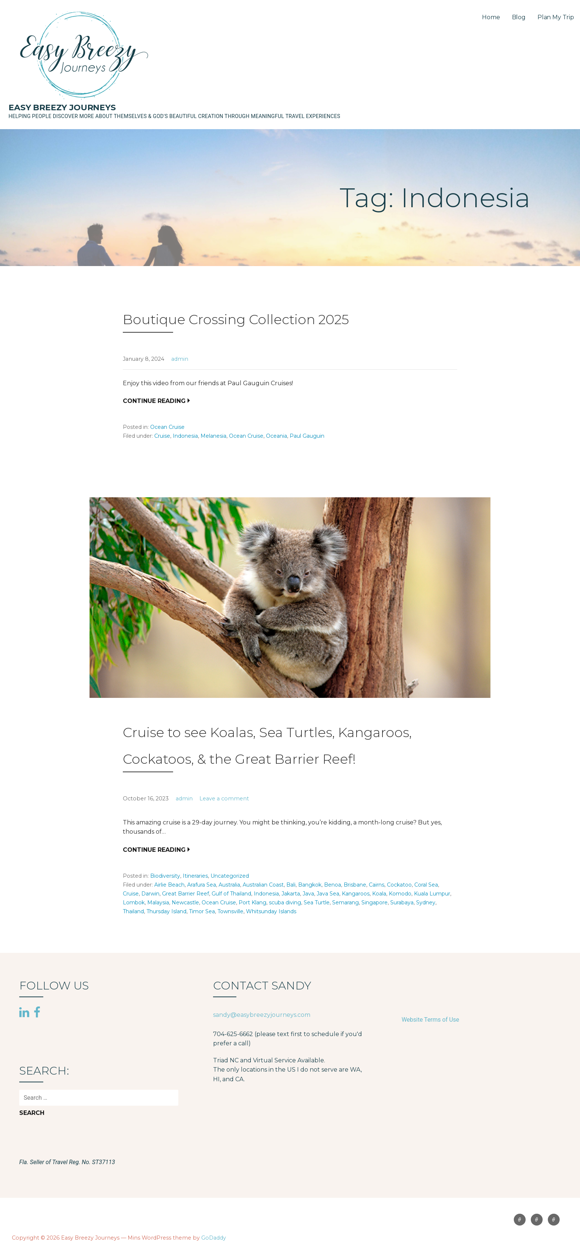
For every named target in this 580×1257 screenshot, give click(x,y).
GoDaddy (213, 1237)
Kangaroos (356, 893)
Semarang (345, 902)
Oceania (276, 436)
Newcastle (185, 902)
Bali (291, 884)
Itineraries (195, 876)
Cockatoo (399, 884)
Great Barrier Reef (185, 893)
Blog (519, 17)
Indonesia (185, 436)
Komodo (400, 893)
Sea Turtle (317, 902)
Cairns (376, 884)
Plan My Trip (555, 17)
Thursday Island (166, 911)
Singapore (374, 902)
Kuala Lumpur (432, 893)
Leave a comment (224, 798)
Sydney (425, 902)
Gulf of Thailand (231, 893)
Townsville (230, 911)
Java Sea (328, 893)
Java (308, 893)
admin (179, 359)
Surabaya (402, 902)
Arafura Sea (201, 884)
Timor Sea (202, 911)
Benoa (332, 884)
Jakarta (290, 893)
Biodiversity (165, 876)
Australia (229, 884)
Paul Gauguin (307, 436)
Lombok (134, 902)
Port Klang (252, 902)
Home (491, 17)
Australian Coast (263, 884)
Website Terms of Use (430, 1019)
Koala (379, 893)
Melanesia (213, 436)
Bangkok (309, 884)
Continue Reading (154, 400)
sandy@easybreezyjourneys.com (261, 1014)
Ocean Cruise (167, 427)
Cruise (162, 436)
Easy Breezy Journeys (62, 107)
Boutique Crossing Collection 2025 (236, 319)
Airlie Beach (169, 884)
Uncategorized (229, 876)
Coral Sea (426, 884)
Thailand (133, 911)
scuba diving (285, 902)
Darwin (150, 893)
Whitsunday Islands (271, 911)
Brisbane (355, 884)
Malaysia (158, 902)
